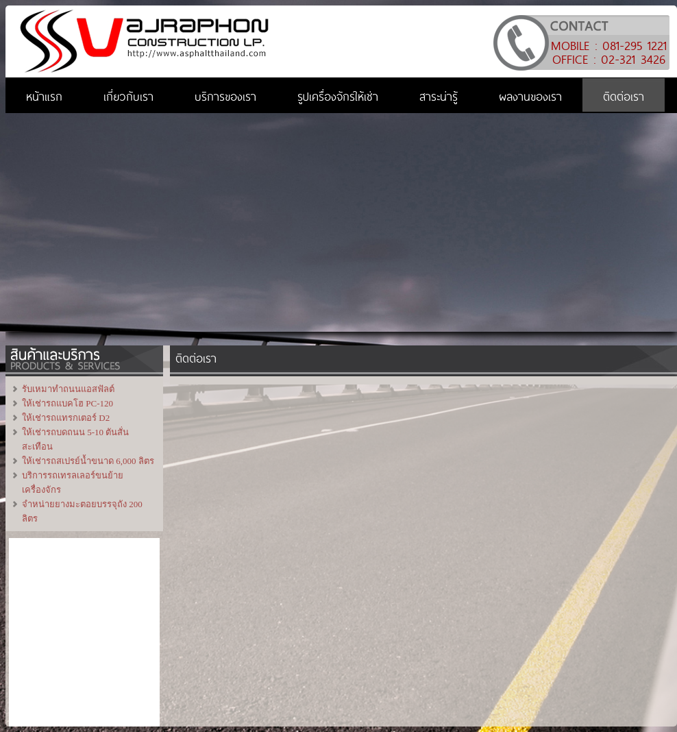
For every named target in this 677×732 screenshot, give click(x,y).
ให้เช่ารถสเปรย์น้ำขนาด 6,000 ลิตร (88, 461)
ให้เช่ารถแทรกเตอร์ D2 (66, 418)
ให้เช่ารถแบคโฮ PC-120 (67, 403)
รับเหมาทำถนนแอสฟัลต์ (68, 389)
